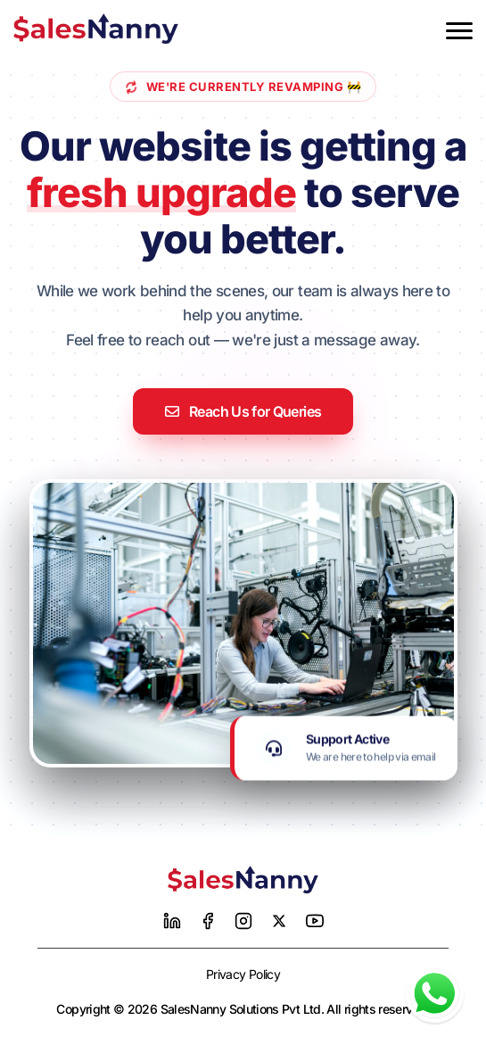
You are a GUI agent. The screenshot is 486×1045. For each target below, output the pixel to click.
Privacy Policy (243, 974)
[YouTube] (315, 921)
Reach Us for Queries (243, 411)
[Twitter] (279, 921)
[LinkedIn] (172, 921)
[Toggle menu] (459, 31)
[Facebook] (208, 921)
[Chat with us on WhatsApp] (435, 994)
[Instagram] (243, 921)
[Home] (243, 880)
